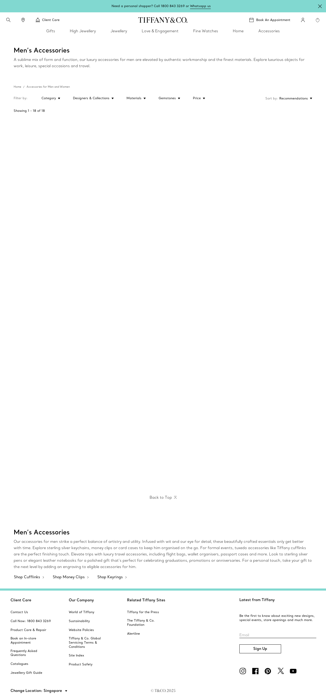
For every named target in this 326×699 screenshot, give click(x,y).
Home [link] (238, 31)
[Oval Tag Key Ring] (50, 303)
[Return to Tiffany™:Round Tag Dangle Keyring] (276, 303)
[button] (8, 20)
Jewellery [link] (119, 31)
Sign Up (260, 648)
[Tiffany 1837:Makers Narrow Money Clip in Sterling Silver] (50, 229)
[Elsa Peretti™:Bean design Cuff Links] (125, 450)
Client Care (20, 600)
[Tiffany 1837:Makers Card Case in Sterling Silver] (125, 229)
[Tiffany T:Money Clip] (50, 155)
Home (17, 86)
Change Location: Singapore (36, 690)
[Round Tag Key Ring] (125, 303)
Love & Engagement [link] (160, 31)
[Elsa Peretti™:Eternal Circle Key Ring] (125, 376)
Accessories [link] (269, 31)
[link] (23, 20)
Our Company (81, 600)
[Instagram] (243, 671)
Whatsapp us (200, 6)
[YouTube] (294, 671)
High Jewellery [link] (83, 31)
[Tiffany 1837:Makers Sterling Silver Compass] (276, 376)
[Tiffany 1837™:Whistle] (200, 376)
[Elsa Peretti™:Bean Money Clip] (200, 155)
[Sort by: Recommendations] (295, 98)
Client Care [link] (48, 20)
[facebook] (256, 671)
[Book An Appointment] (269, 20)
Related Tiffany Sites (146, 600)
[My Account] (303, 20)
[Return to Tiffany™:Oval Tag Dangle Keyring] (200, 303)
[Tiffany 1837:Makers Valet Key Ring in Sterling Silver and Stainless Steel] (50, 376)
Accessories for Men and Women (48, 86)
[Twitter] (281, 671)
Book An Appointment (273, 20)
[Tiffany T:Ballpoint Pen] (200, 229)
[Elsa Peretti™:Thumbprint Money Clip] (276, 155)
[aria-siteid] (19, 612)
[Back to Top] (163, 497)
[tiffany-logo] (163, 20)
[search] (8, 20)
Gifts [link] (50, 31)
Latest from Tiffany (257, 599)
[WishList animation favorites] (318, 20)
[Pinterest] (269, 671)
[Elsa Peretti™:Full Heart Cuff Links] (50, 450)
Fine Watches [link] (205, 31)
